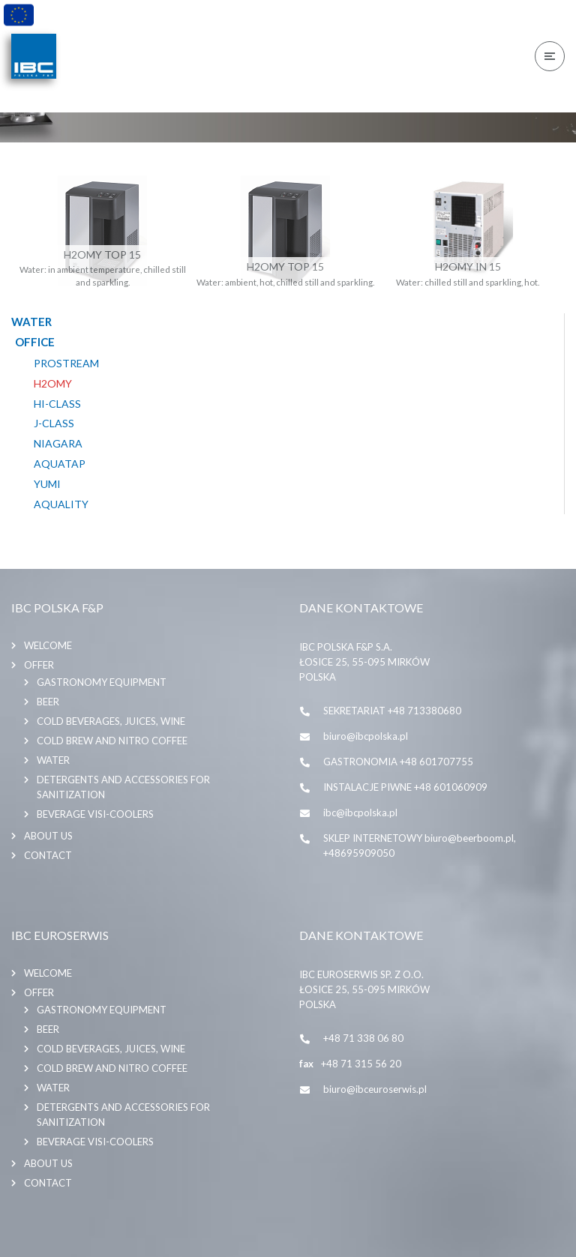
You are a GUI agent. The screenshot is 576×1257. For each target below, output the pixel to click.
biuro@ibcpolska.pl (365, 736)
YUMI (47, 484)
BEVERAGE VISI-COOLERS (95, 814)
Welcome (48, 645)
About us (48, 836)
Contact (48, 855)
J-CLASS (54, 423)
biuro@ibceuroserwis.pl (375, 1089)
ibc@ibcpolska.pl (360, 813)
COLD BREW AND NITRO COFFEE (112, 741)
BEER (48, 702)
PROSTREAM (66, 364)
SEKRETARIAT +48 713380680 (392, 711)
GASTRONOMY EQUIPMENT (101, 682)
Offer (39, 665)
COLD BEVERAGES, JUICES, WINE (111, 721)
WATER (53, 760)
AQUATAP (60, 464)
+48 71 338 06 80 (363, 1038)
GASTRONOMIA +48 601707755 (398, 762)
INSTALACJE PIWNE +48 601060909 (405, 787)
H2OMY (53, 384)
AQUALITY (61, 504)
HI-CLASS (57, 404)
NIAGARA (58, 444)
